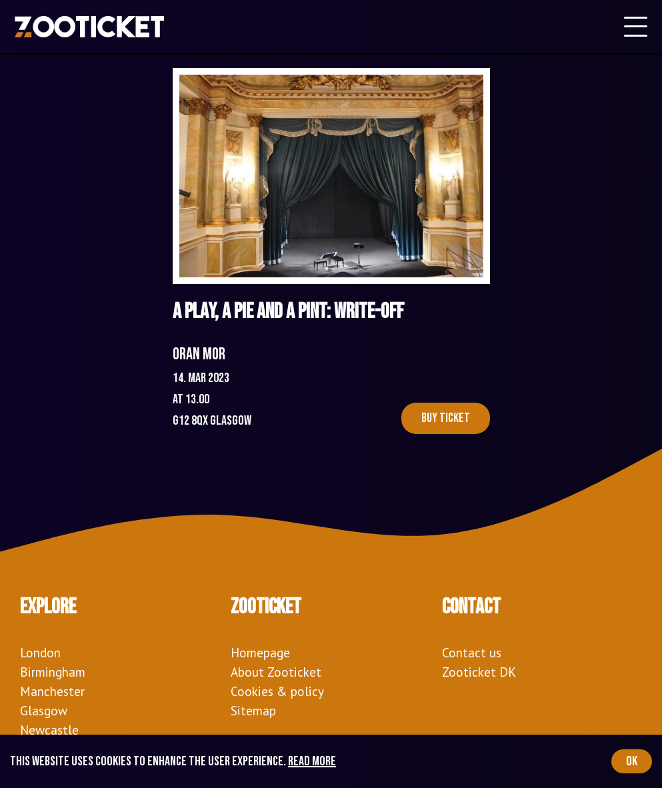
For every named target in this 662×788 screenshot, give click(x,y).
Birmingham (52, 671)
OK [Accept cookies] (631, 761)
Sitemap (253, 710)
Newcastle (49, 729)
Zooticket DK (479, 671)
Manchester (52, 691)
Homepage (260, 652)
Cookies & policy (277, 691)
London (40, 652)
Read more (312, 761)
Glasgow (43, 710)
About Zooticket (276, 671)
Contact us (471, 652)
